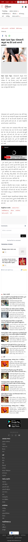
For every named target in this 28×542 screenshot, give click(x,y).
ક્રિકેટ (3, 449)
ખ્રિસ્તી (4, 465)
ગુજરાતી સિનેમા (5, 513)
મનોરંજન (18, 210)
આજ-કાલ (4, 446)
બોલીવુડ (8, 16)
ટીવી (3, 518)
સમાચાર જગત (15, 207)
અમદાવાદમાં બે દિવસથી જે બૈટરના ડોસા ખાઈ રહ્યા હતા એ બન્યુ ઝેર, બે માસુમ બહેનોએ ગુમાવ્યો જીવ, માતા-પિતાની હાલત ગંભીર (13, 345)
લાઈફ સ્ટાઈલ (15, 16)
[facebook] (9, 435)
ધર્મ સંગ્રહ (21, 13)
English (7, 2)
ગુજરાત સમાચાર (13, 11)
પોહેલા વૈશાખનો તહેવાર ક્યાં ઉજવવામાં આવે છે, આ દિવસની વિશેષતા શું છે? (13, 394)
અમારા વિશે (9, 535)
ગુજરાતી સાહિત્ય (6, 489)
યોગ (3, 494)
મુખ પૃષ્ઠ (4, 535)
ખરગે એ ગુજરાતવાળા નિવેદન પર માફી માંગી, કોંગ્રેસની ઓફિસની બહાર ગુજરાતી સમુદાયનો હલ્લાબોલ (12, 321)
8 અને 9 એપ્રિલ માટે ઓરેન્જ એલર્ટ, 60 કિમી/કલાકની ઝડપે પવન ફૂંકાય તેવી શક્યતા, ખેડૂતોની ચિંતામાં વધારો (13, 309)
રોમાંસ (3, 502)
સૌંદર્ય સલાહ (19, 28)
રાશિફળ (4, 527)
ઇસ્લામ (4, 468)
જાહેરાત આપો (16, 535)
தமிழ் (12, 2)
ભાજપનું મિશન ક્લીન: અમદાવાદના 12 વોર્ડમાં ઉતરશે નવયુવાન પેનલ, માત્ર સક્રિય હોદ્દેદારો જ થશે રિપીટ (13, 333)
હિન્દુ (3, 458)
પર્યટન (3, 510)
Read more (7, 157)
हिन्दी (3, 2)
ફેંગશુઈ (4, 529)
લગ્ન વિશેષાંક (5, 499)
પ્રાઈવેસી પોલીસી (18, 537)
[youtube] (15, 435)
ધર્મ (3, 16)
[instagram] (19, 435)
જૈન (3, 463)
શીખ (3, 460)
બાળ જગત (4, 492)
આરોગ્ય (4, 482)
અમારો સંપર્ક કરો (9, 537)
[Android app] (14, 422)
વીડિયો (14, 13)
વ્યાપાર (4, 444)
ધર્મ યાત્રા (4, 473)
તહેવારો (4, 475)
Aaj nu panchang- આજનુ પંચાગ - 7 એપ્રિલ (12, 405)
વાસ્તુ (3, 524)
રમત (3, 451)
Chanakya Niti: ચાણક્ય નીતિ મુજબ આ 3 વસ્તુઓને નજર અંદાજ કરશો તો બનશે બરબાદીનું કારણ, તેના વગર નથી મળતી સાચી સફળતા (13, 382)
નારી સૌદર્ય (12, 28)
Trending (4, 11)
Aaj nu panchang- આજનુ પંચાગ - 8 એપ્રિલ (12, 359)
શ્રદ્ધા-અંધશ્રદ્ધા (6, 470)
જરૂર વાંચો (6, 294)
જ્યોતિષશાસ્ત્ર (5, 13)
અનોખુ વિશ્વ (5, 497)
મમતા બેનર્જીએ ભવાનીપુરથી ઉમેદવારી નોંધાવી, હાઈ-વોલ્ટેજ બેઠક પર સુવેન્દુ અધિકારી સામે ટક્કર (13, 297)
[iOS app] (14, 426)
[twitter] (12, 435)
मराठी (16, 2)
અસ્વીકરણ (23, 535)
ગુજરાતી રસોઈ (5, 487)
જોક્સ (12, 210)
